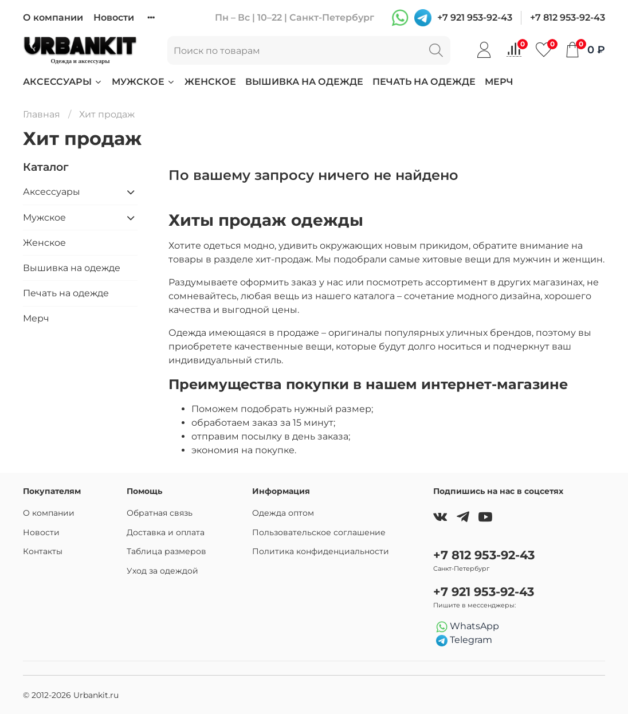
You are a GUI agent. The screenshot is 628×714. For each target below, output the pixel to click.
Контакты (42, 551)
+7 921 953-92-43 (474, 17)
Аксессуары (63, 81)
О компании (53, 17)
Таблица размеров (166, 551)
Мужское (143, 81)
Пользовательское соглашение (319, 532)
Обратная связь (160, 513)
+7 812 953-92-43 (567, 17)
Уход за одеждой (162, 571)
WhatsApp (467, 627)
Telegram (464, 640)
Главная (41, 114)
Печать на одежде (424, 81)
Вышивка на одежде (304, 81)
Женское (210, 81)
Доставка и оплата (166, 532)
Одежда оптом (283, 513)
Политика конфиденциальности (320, 551)
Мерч (499, 81)
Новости (113, 17)
